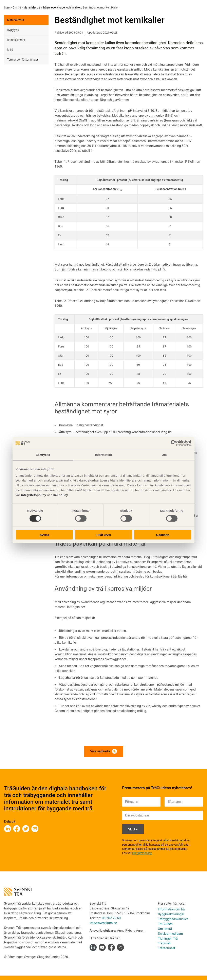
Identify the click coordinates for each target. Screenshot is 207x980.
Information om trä (171, 909)
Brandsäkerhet (16, 39)
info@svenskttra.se (103, 923)
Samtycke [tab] (43, 454)
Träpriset (164, 943)
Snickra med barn (170, 934)
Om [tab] (164, 454)
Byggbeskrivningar (171, 914)
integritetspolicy (33, 494)
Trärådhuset (166, 948)
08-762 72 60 (111, 918)
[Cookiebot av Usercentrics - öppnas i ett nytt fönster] (173, 443)
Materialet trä (31, 7)
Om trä (17, 7)
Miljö (10, 49)
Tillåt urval (103, 534)
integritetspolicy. (142, 853)
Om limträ (165, 929)
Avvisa (44, 534)
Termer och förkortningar (22, 59)
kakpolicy (60, 494)
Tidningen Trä (168, 938)
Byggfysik (13, 30)
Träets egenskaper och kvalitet (62, 7)
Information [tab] (103, 454)
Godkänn (162, 534)
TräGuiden (165, 924)
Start (7, 7)
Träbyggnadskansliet (173, 919)
